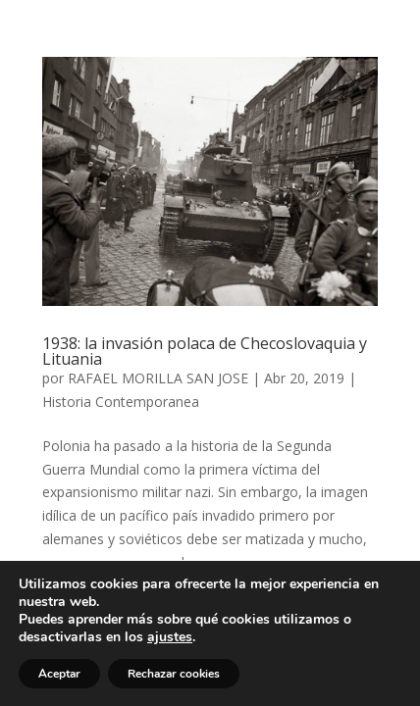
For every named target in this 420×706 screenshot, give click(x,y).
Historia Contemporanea (120, 401)
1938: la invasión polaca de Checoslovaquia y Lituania (204, 351)
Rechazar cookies (174, 673)
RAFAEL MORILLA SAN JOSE (158, 378)
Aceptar (59, 673)
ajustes (169, 637)
